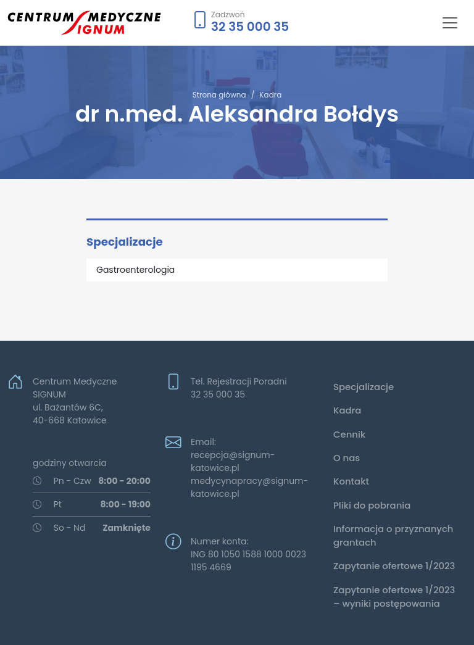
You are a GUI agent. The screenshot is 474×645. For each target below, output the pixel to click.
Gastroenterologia (135, 270)
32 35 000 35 (250, 26)
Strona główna (219, 94)
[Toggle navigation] (450, 23)
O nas (346, 457)
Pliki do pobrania (371, 505)
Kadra (270, 94)
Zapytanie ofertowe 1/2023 (394, 565)
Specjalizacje (363, 386)
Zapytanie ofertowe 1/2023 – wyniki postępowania (394, 596)
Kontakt (351, 481)
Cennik (349, 434)
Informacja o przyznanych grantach (393, 535)
